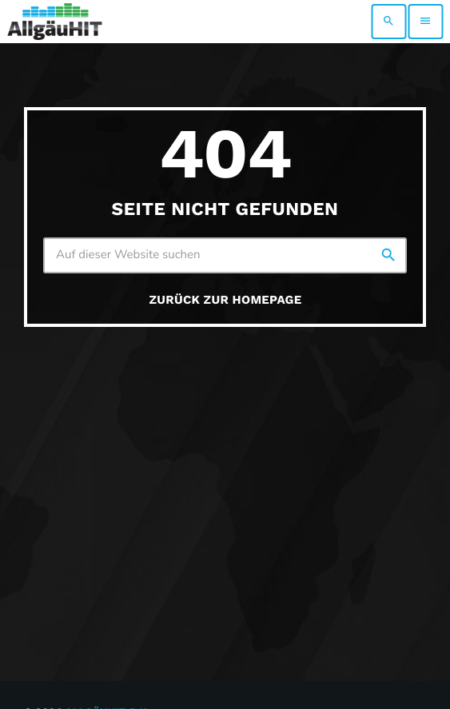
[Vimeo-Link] (54, 21)
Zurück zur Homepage (225, 300)
